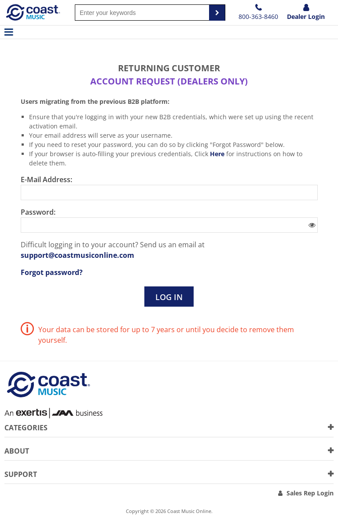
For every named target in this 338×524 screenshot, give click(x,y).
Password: (38, 212)
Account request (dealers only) (169, 81)
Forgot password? (52, 272)
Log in (169, 297)
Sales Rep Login (310, 493)
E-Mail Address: (46, 179)
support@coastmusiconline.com (77, 255)
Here (217, 154)
